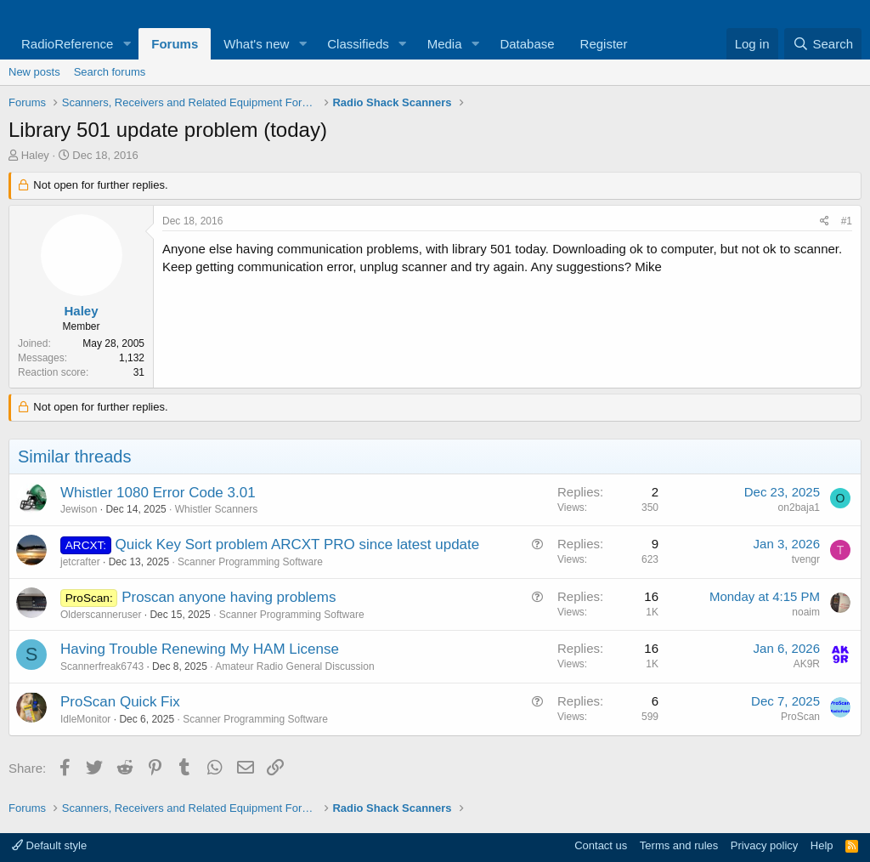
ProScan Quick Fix (120, 702)
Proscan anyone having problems (228, 597)
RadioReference (67, 44)
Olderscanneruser (100, 615)
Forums (174, 44)
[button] (126, 44)
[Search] (823, 44)
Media (444, 44)
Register (604, 44)
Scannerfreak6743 (102, 666)
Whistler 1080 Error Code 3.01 (158, 493)
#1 (846, 221)
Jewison (78, 509)
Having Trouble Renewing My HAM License (199, 649)
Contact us (600, 845)
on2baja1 (799, 507)
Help (822, 845)
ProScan (800, 717)
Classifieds (358, 44)
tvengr (806, 559)
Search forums (110, 71)
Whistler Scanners (216, 509)
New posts (34, 71)
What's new (256, 44)
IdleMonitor (85, 719)
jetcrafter (80, 562)
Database (527, 44)
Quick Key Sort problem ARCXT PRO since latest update (298, 544)
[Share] (824, 221)
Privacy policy (764, 845)
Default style (49, 845)
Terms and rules (679, 845)
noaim (806, 612)
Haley (35, 155)
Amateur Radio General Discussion (294, 666)
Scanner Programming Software (250, 562)
